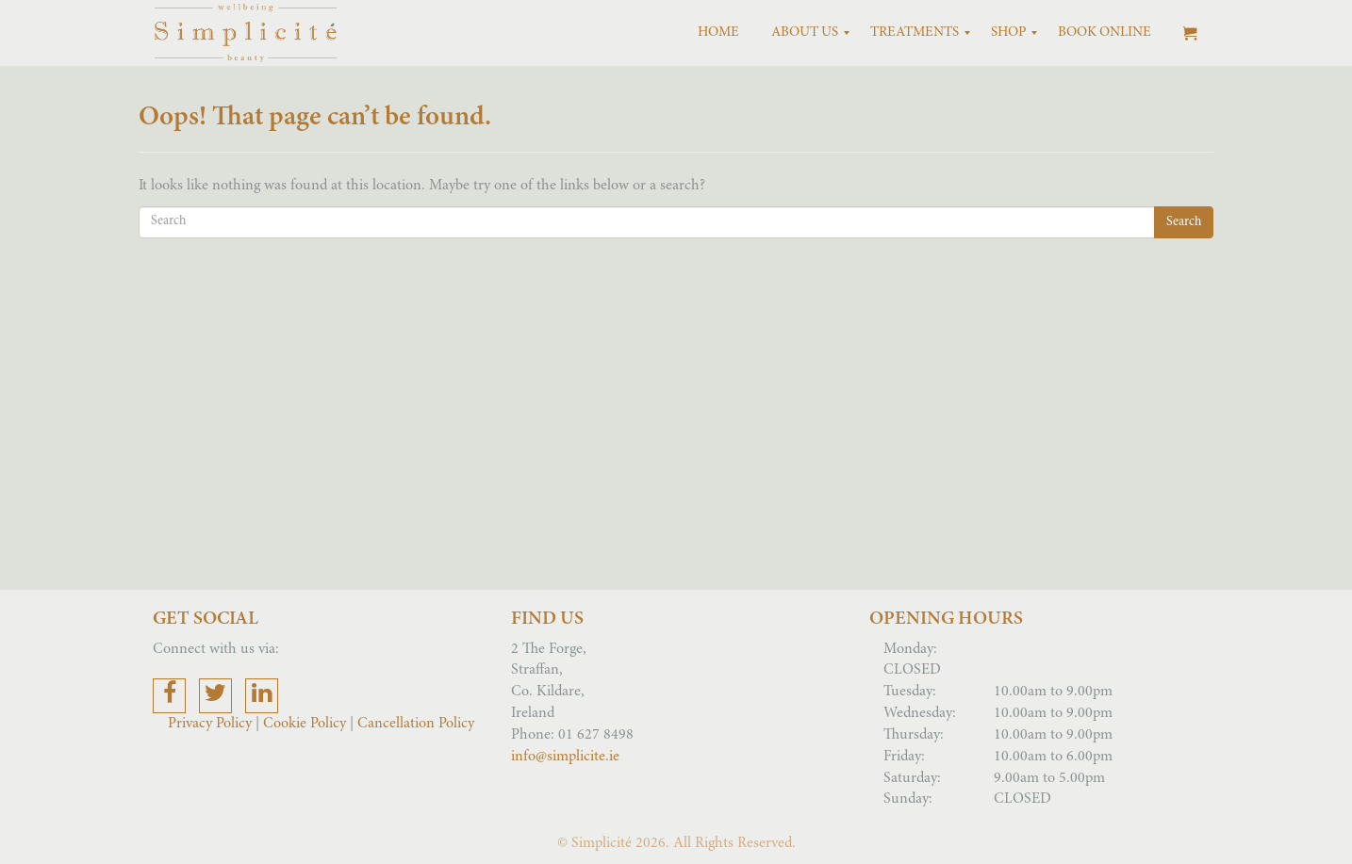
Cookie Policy (304, 723)
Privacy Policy (212, 723)
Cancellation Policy (415, 723)
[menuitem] (718, 33)
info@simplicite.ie (565, 756)
